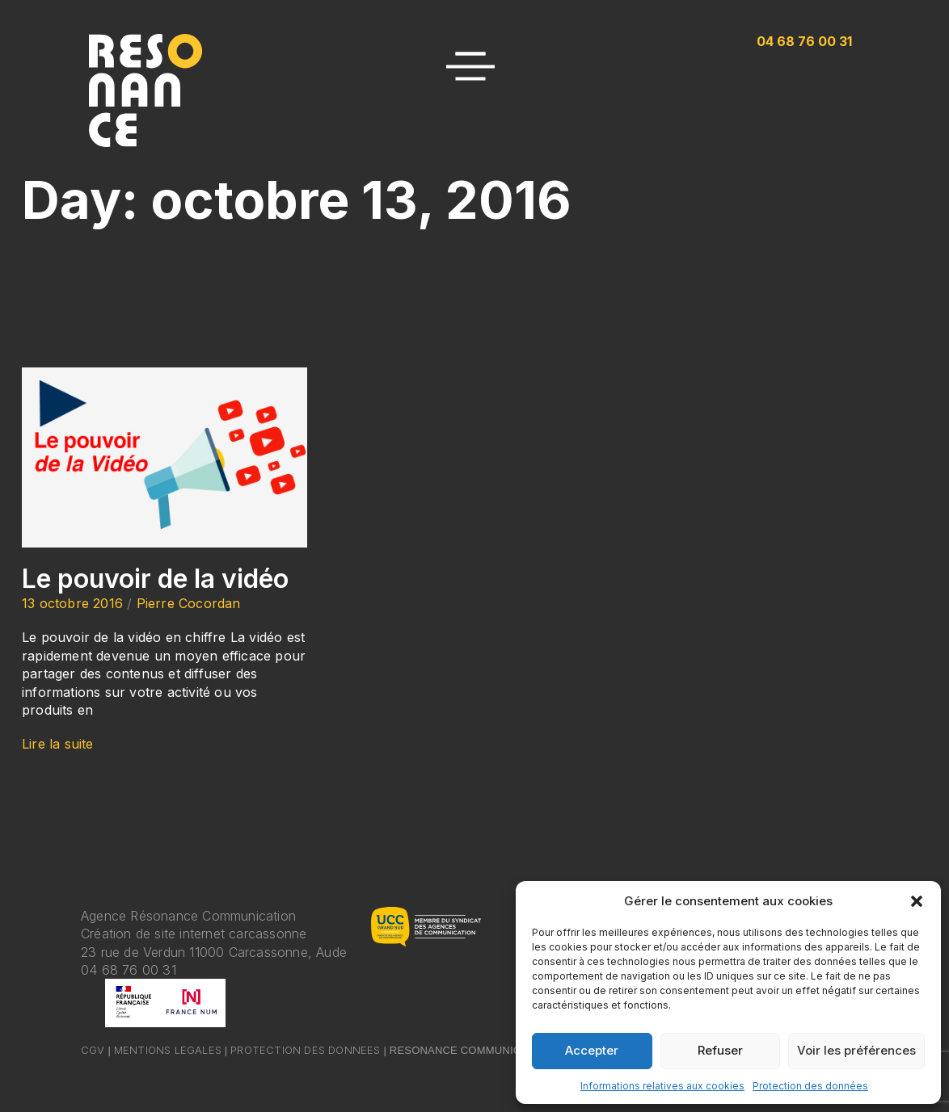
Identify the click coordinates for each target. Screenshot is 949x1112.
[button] (917, 901)
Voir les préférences (856, 1050)
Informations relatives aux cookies (662, 1086)
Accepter (591, 1050)
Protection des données (810, 1086)
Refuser (720, 1050)
